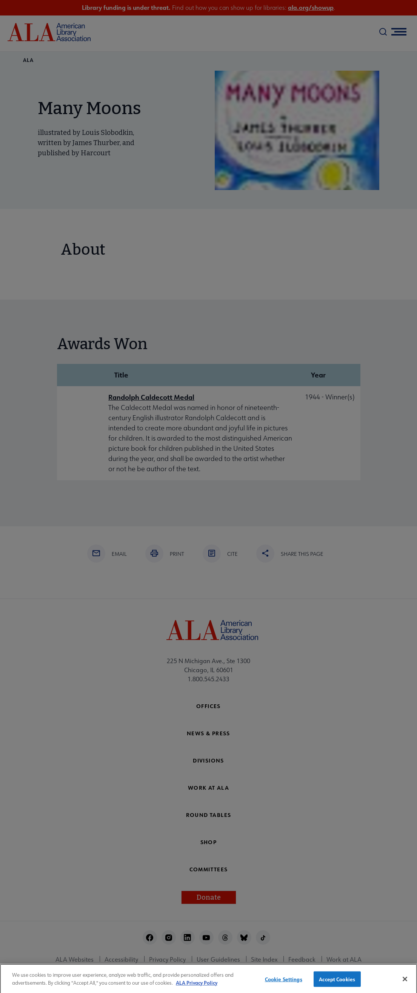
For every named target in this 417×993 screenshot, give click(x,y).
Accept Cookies (337, 982)
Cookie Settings (283, 982)
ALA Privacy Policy (196, 985)
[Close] (405, 982)
